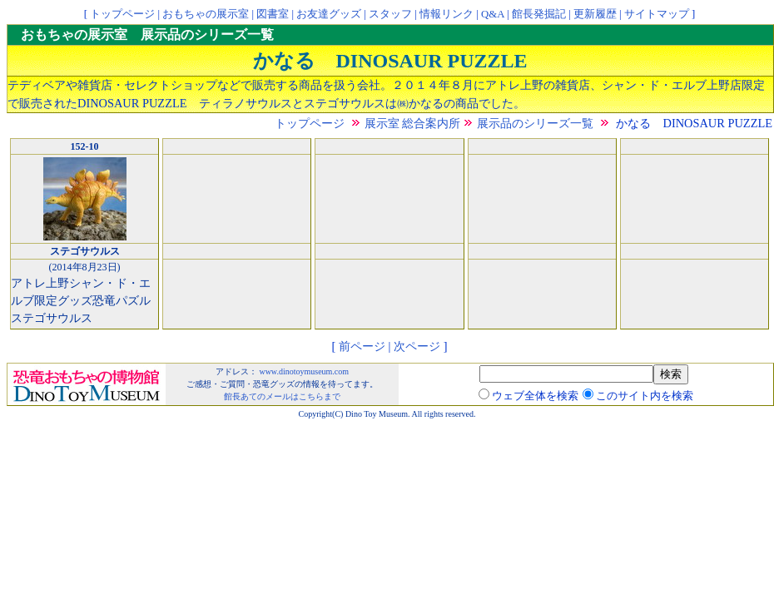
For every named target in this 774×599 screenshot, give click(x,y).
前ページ (362, 346)
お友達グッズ (328, 14)
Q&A (492, 14)
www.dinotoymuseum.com (304, 371)
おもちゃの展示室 (205, 14)
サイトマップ (656, 14)
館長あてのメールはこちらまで (282, 396)
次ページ (417, 346)
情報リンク (446, 14)
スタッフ (390, 14)
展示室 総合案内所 (413, 123)
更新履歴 (595, 14)
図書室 (272, 14)
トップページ (122, 14)
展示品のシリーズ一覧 (535, 123)
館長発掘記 (539, 14)
